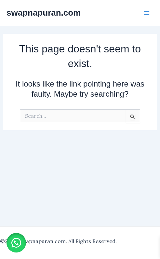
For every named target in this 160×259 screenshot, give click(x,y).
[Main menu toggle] (146, 13)
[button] (16, 242)
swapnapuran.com (44, 13)
